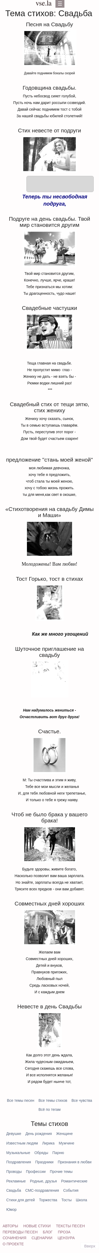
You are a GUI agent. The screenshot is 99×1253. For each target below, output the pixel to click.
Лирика (48, 1143)
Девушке (13, 1133)
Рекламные (16, 1181)
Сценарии (42, 1238)
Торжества (48, 1200)
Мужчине (66, 1143)
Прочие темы (61, 1171)
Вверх (89, 1246)
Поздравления (18, 1162)
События (70, 1190)
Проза (64, 1232)
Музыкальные (18, 1153)
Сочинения (14, 1238)
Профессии (36, 1171)
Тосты (67, 1200)
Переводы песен (20, 1232)
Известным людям (22, 1143)
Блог (48, 1232)
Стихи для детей (20, 1200)
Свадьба (13, 1190)
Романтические (74, 1181)
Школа (81, 1200)
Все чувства (82, 1100)
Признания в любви (75, 1162)
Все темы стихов (53, 1100)
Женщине (64, 1133)
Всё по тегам (50, 1109)
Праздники (44, 1162)
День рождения (38, 1133)
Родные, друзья (43, 1181)
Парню (58, 1153)
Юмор (11, 1209)
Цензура (66, 1238)
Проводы (14, 1171)
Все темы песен (20, 1100)
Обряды (41, 1153)
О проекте (13, 1244)
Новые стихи (37, 1226)
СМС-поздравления (42, 1190)
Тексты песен (70, 1226)
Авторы (10, 1226)
